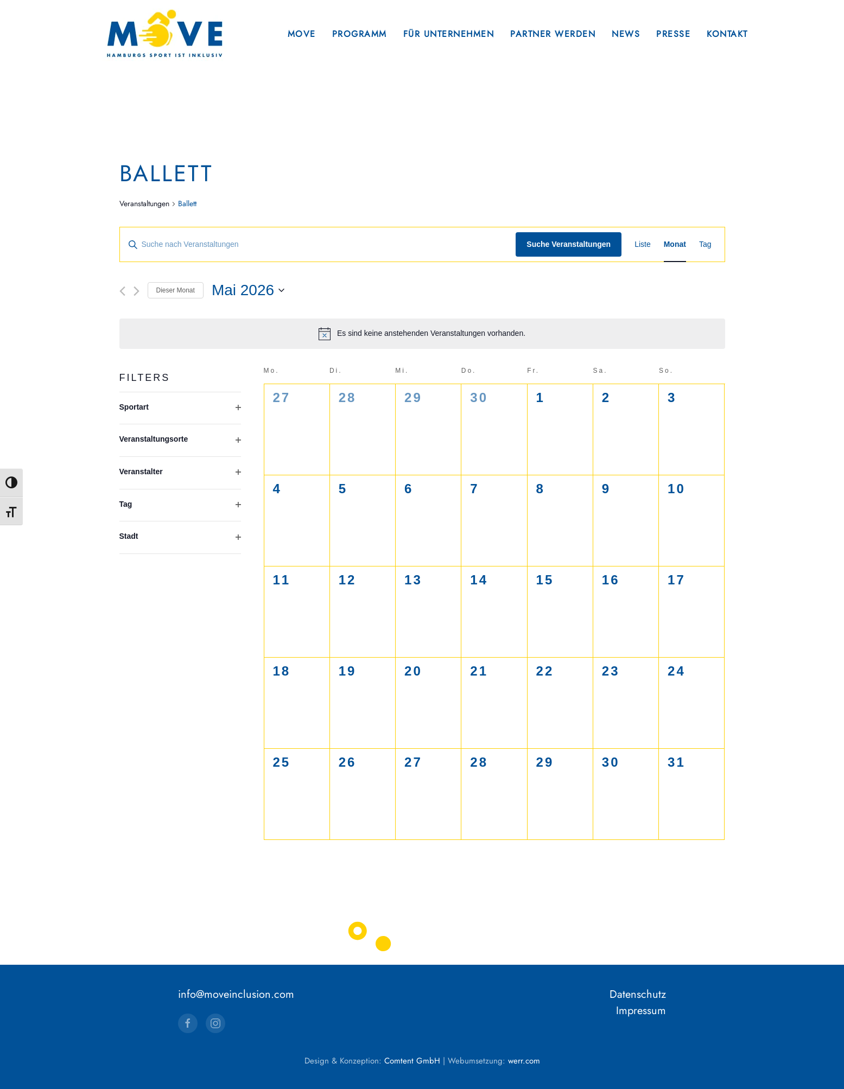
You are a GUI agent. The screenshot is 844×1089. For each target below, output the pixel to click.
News (626, 34)
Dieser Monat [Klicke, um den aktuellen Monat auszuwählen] (175, 290)
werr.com (524, 1061)
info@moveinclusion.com (236, 995)
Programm (359, 34)
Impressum (641, 1011)
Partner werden (552, 34)
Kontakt (727, 34)
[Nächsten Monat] (136, 291)
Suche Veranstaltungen (568, 244)
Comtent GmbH (412, 1061)
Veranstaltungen (144, 204)
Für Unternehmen (448, 34)
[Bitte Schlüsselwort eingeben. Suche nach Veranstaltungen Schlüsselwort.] (318, 244)
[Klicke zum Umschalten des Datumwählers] (248, 290)
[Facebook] (188, 1024)
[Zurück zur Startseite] (164, 34)
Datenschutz (638, 995)
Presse (673, 34)
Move (302, 34)
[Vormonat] (122, 291)
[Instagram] (215, 1024)
